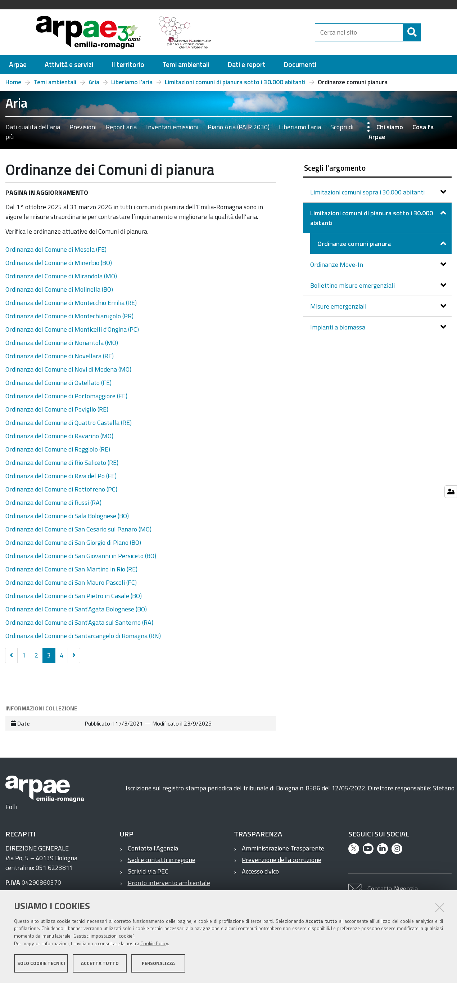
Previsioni (82, 127)
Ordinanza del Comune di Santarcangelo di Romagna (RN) (83, 636)
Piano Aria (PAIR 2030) (239, 127)
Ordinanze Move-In (337, 264)
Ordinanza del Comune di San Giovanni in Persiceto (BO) (80, 556)
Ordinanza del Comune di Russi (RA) (53, 502)
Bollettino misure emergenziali (353, 285)
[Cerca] (427, 32)
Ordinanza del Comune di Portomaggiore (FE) (66, 396)
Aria (94, 82)
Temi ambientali (54, 82)
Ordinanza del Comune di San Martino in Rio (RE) (71, 569)
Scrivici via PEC (148, 871)
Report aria (121, 127)
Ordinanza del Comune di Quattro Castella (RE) (68, 422)
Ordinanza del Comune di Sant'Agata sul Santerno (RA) (79, 622)
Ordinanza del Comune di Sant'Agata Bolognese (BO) (76, 609)
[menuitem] (18, 64)
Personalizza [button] (158, 964)
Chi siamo (389, 127)
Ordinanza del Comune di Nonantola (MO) (61, 342)
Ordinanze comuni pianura (354, 243)
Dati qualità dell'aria (32, 127)
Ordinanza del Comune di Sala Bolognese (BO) (67, 516)
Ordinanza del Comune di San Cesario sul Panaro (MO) (78, 529)
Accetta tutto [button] (100, 964)
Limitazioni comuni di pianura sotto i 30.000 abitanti (235, 82)
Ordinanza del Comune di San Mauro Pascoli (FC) (71, 582)
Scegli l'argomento (335, 168)
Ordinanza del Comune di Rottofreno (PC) (61, 489)
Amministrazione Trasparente (283, 848)
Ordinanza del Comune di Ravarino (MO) (59, 436)
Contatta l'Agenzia (153, 848)
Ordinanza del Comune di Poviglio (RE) (56, 409)
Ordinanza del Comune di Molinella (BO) (59, 289)
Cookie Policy (154, 944)
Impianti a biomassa (338, 327)
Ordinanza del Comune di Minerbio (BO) (58, 263)
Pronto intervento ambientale (169, 883)
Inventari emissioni (172, 127)
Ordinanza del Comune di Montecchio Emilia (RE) (71, 303)
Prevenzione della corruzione (281, 860)
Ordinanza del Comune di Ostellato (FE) (58, 382)
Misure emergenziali (339, 306)
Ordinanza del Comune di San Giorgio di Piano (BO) (73, 542)
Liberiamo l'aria (132, 82)
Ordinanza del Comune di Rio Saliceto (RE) (61, 462)
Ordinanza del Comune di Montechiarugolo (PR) (69, 316)
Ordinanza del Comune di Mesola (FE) (56, 249)
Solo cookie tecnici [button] (41, 964)
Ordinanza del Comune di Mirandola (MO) (61, 276)
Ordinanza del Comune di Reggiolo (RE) (57, 449)
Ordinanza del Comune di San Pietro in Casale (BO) (73, 596)
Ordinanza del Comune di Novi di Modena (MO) (68, 369)
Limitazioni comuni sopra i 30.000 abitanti (368, 192)
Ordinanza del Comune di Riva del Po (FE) (61, 476)
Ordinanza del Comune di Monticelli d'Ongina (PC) (72, 329)
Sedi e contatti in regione (161, 860)
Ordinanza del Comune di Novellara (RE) (59, 356)
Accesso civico (260, 871)
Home (13, 82)
